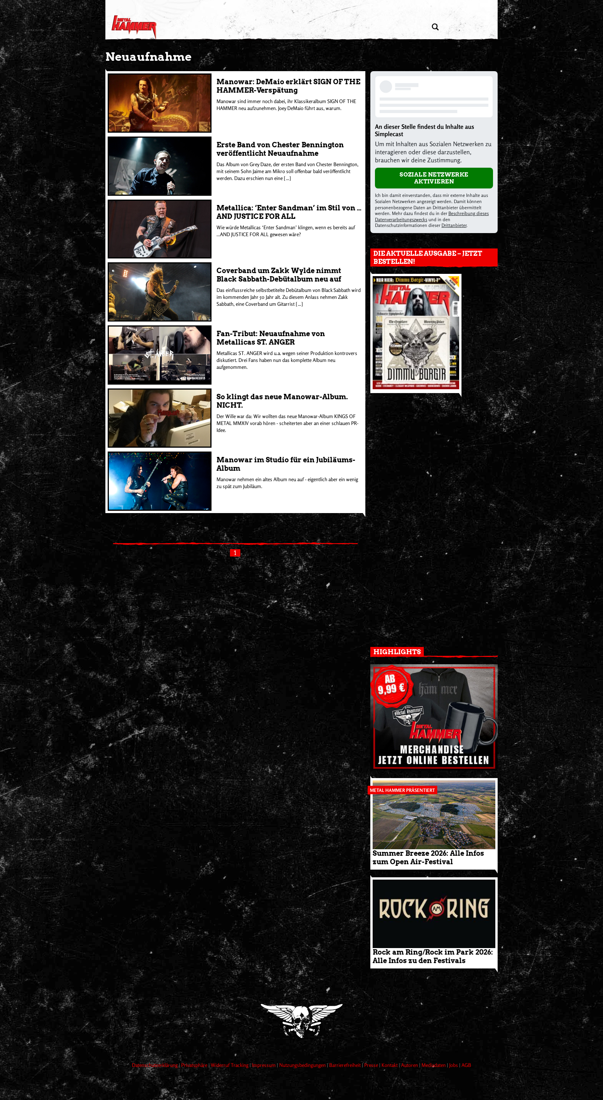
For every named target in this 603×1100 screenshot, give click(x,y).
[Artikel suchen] (435, 27)
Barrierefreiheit (345, 1065)
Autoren (410, 1065)
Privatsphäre (194, 1065)
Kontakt (390, 1065)
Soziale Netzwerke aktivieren (434, 178)
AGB (466, 1065)
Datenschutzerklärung (155, 1065)
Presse (371, 1065)
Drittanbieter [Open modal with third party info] (453, 225)
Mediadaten (434, 1065)
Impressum (264, 1065)
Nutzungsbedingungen (303, 1065)
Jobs (454, 1065)
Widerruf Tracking (230, 1065)
